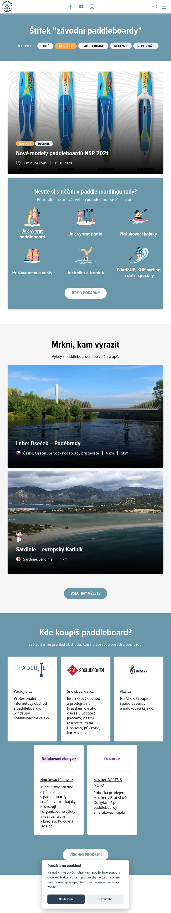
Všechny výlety (86, 593)
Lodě (45, 46)
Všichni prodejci (85, 854)
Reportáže (146, 46)
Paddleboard (93, 46)
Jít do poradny (85, 293)
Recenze (121, 46)
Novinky (66, 46)
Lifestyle (24, 46)
